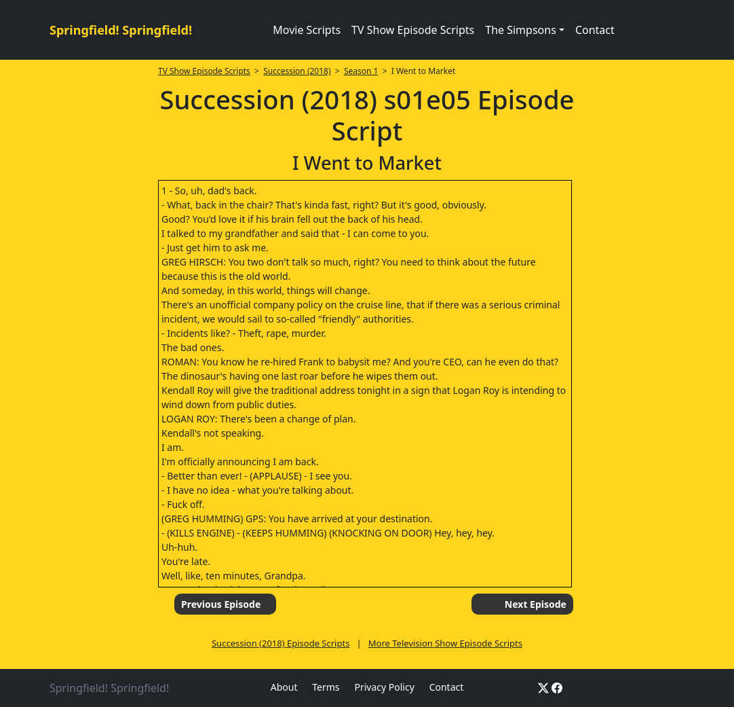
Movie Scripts (307, 29)
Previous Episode (220, 604)
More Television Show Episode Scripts (445, 643)
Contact (595, 29)
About (284, 687)
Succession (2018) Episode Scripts (280, 643)
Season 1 (361, 71)
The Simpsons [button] (520, 29)
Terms (325, 687)
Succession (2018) (296, 71)
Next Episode (535, 604)
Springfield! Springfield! (121, 30)
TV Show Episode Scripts (412, 29)
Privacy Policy (384, 687)
